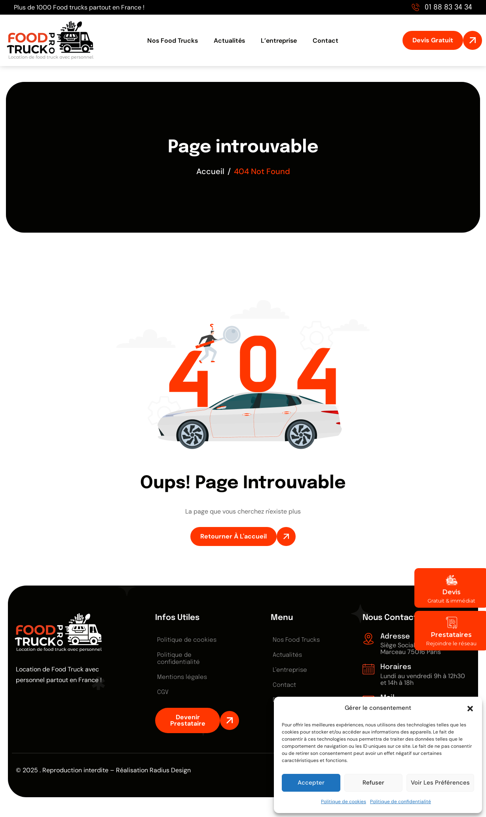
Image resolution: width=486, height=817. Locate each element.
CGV (163, 692)
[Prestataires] (452, 623)
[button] (470, 708)
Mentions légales (182, 677)
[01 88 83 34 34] (416, 7)
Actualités (229, 40)
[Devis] (452, 580)
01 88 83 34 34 (448, 7)
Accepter (311, 783)
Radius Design (170, 770)
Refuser (373, 783)
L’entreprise (279, 40)
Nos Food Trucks (172, 40)
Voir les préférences (440, 783)
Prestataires (451, 635)
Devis (451, 592)
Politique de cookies (343, 801)
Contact (325, 40)
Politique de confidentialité (400, 801)
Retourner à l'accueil (233, 536)
